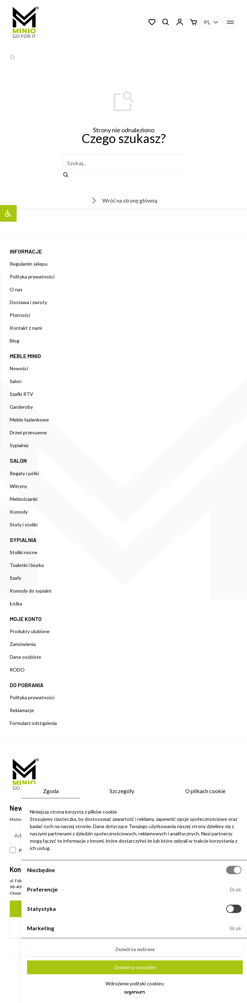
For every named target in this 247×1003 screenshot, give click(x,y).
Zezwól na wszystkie (135, 967)
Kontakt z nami (26, 328)
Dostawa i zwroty (28, 302)
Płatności (20, 315)
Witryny (18, 486)
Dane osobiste (25, 657)
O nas (16, 289)
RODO (17, 670)
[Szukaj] (166, 22)
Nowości (19, 368)
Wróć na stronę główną (123, 200)
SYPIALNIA (23, 539)
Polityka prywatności (32, 276)
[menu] (230, 22)
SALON (18, 460)
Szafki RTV (21, 394)
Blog (14, 341)
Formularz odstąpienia (33, 723)
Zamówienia (23, 644)
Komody (19, 512)
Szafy (15, 578)
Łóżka (16, 603)
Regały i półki (24, 473)
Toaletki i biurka (27, 565)
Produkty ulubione (30, 631)
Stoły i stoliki (23, 524)
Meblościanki (23, 499)
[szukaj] (123, 163)
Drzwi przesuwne (28, 432)
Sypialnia (19, 445)
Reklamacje (22, 710)
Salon (16, 381)
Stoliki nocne (23, 552)
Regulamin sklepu (29, 264)
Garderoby (21, 407)
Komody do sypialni (30, 591)
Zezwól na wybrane (135, 949)
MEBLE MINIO (25, 356)
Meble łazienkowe (29, 420)
